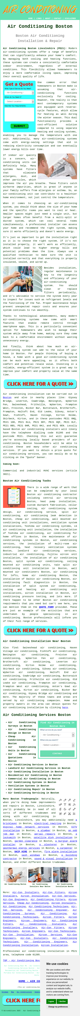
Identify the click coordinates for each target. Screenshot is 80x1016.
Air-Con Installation (18, 934)
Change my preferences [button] (58, 1007)
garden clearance (26, 841)
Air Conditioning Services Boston (37, 715)
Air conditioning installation (24, 394)
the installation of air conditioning (50, 558)
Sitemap (5, 992)
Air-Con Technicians (62, 931)
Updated (38, 992)
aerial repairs (44, 834)
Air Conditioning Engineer (48, 910)
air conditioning (32, 700)
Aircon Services (50, 934)
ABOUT (48, 18)
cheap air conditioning (32, 519)
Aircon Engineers (33, 920)
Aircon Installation (34, 896)
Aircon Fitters (53, 917)
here (65, 707)
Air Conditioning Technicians (49, 906)
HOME (30, 18)
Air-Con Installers (25, 892)
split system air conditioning (39, 561)
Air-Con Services (64, 896)
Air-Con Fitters (54, 892)
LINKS (39, 18)
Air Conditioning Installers (43, 924)
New (12, 992)
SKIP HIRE (20, 851)
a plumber (44, 830)
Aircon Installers (64, 903)
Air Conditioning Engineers (45, 941)
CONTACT (57, 18)
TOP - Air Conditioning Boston (23, 960)
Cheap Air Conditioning (33, 903)
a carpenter (65, 848)
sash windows (31, 855)
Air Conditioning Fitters (48, 899)
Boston (7, 397)
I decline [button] (62, 1001)
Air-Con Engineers (15, 899)
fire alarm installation (60, 851)
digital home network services (26, 827)
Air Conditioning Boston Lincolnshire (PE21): (35, 48)
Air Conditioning (14, 906)
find (15, 647)
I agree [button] (51, 1001)
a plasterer (48, 844)
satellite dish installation (53, 837)
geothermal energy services (21, 848)
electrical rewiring (47, 823)
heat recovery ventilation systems (51, 547)
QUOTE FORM (46, 607)
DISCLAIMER (70, 18)
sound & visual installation (53, 858)
